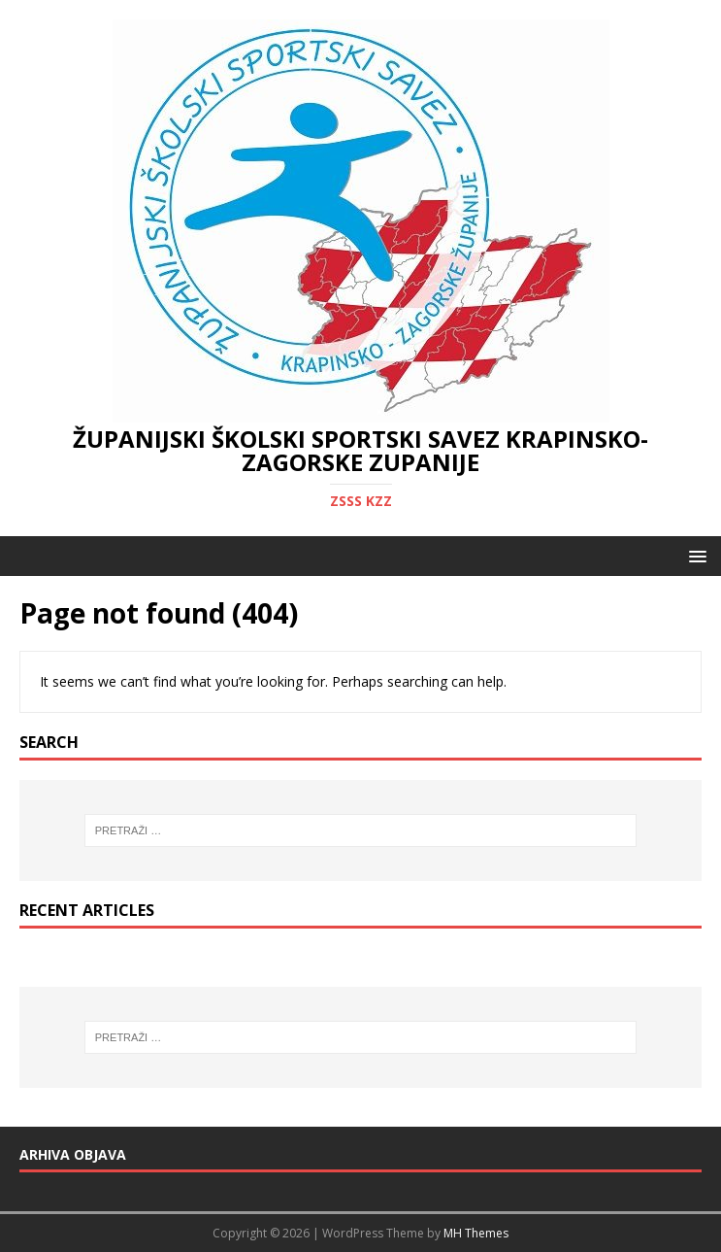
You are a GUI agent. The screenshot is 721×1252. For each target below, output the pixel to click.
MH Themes (475, 1233)
